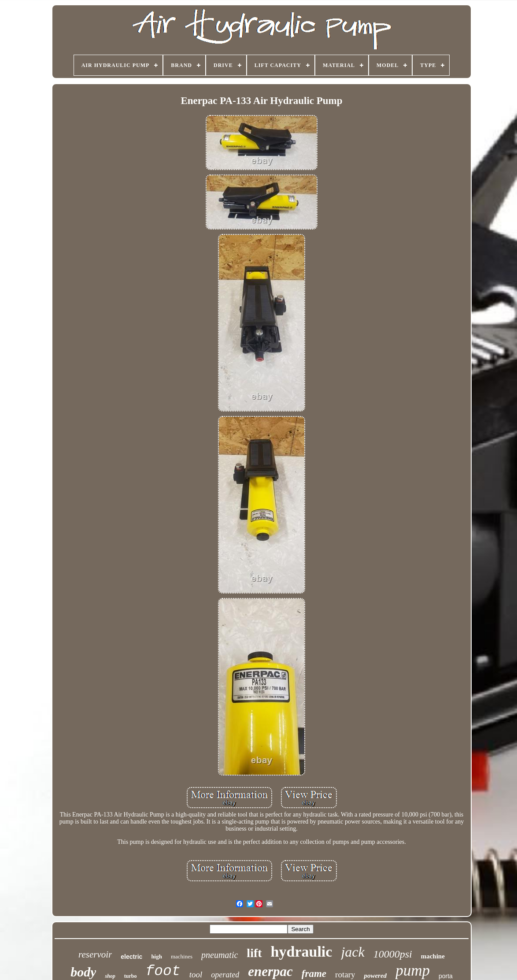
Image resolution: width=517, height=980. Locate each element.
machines (181, 956)
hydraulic (301, 951)
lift (254, 953)
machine (433, 956)
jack (352, 952)
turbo (130, 976)
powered (375, 975)
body (83, 972)
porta (446, 976)
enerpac (270, 971)
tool (196, 974)
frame (314, 973)
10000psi (392, 954)
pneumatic (219, 955)
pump (412, 970)
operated (225, 974)
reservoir (95, 954)
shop (110, 976)
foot (163, 971)
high (156, 956)
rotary (345, 974)
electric (131, 956)
